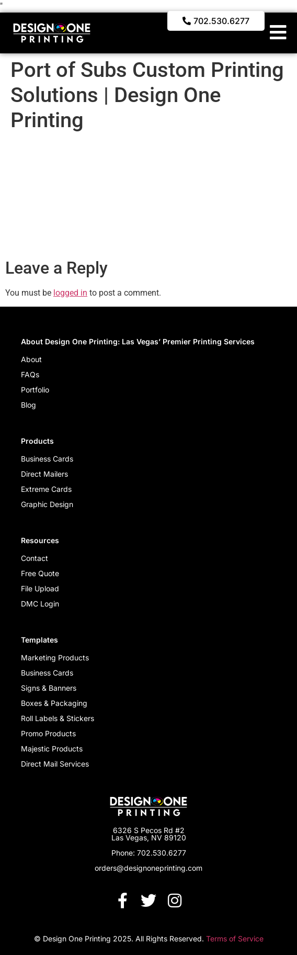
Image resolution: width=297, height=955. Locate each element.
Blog (28, 404)
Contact (34, 558)
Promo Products (48, 733)
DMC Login (40, 603)
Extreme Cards (46, 489)
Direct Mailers (44, 473)
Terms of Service (235, 938)
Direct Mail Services (55, 763)
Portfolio (35, 389)
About (31, 359)
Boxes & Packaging (54, 703)
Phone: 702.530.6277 (148, 852)
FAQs (30, 374)
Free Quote (40, 573)
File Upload (40, 588)
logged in (70, 293)
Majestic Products (52, 748)
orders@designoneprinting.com (148, 867)
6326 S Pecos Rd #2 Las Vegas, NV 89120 (148, 834)
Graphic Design (47, 504)
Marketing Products (55, 657)
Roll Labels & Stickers (57, 718)
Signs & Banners (48, 687)
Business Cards (47, 458)
